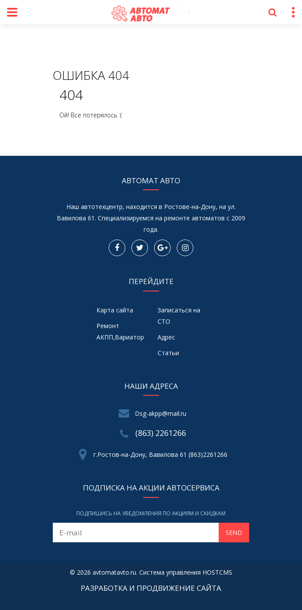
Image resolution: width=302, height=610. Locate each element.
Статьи (168, 353)
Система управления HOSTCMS (185, 572)
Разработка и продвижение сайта (151, 588)
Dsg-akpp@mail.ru (160, 413)
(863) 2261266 (160, 433)
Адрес (166, 337)
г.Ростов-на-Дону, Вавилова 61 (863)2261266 (160, 454)
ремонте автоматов (194, 218)
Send (234, 532)
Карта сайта (114, 310)
